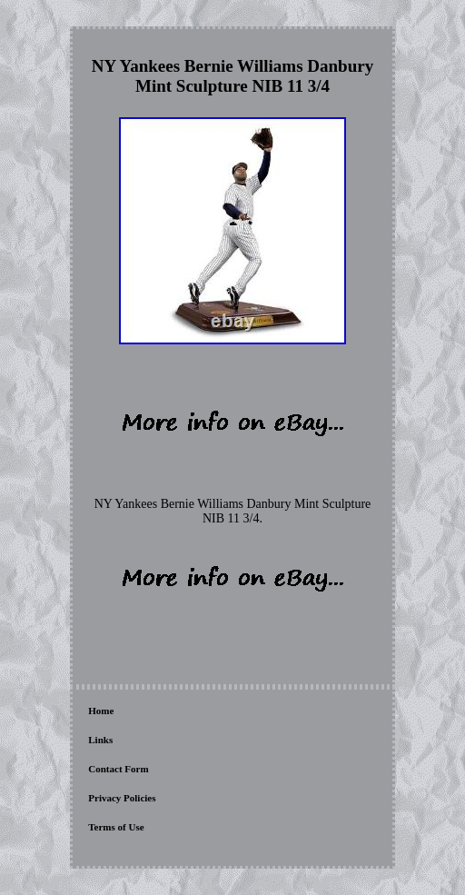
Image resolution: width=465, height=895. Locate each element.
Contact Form (118, 768)
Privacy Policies (121, 797)
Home (101, 710)
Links (100, 739)
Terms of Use (115, 826)
